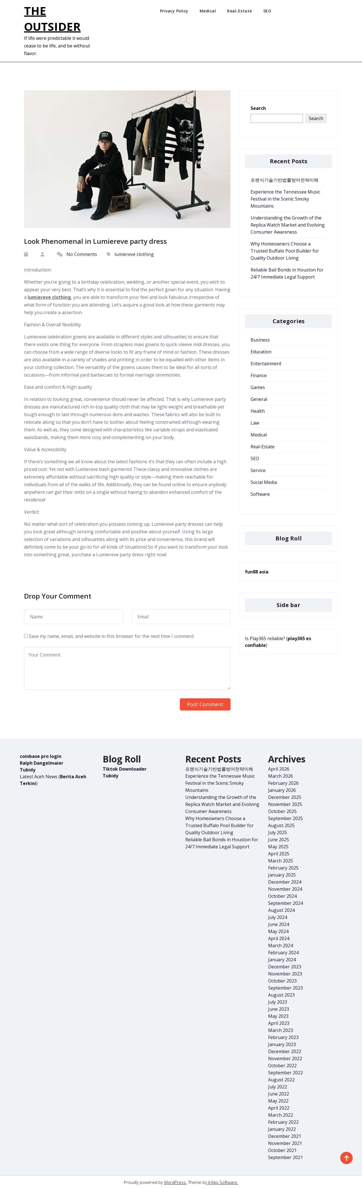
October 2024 (282, 896)
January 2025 (282, 875)
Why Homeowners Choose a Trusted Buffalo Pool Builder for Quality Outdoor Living (285, 251)
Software (260, 494)
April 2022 (278, 1108)
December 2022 (284, 1051)
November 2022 (285, 1058)
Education (261, 352)
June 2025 (278, 839)
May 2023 (278, 1016)
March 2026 (280, 776)
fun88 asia (256, 572)
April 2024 (278, 938)
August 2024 (281, 910)
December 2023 (284, 967)
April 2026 (278, 769)
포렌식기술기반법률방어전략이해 (284, 180)
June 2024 (278, 924)
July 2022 (277, 1087)
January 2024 (282, 960)
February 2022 (283, 1122)
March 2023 (280, 1030)
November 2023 (285, 974)
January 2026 (282, 790)
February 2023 (283, 1037)
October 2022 (282, 1065)
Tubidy (27, 770)
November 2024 (285, 889)
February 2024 (283, 952)
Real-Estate (239, 11)
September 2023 (285, 988)
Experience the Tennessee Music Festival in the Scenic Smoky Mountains (285, 199)
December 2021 (284, 1136)
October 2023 (282, 981)
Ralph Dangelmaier (41, 763)
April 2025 (278, 854)
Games (258, 387)
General (259, 399)
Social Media (264, 482)
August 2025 (281, 825)
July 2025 (277, 832)
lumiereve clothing (134, 254)
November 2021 (285, 1143)
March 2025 (280, 861)
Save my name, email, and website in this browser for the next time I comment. (112, 636)
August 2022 (281, 1080)
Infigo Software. (222, 1182)
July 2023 (277, 1002)
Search (258, 108)
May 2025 (278, 847)
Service (258, 470)
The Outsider (52, 18)
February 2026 (283, 783)
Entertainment (266, 363)
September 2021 (285, 1157)
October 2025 (282, 811)
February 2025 (283, 868)
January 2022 (282, 1129)
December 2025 (284, 797)
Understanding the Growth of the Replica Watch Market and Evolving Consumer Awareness (288, 225)
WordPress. (175, 1182)
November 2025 (285, 804)
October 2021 (282, 1150)
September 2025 (285, 818)
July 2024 (277, 917)
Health (258, 411)
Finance (259, 375)
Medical (208, 11)
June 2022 (278, 1094)
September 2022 (285, 1073)
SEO (267, 11)
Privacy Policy (174, 11)
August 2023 (281, 995)
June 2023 (278, 1009)
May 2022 (278, 1101)
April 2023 (278, 1023)
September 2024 (285, 903)
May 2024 (278, 931)
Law (255, 423)
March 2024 (280, 945)
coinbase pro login (40, 756)
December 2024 (284, 882)
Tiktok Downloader (124, 769)
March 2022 (280, 1115)
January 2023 (282, 1044)
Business (260, 340)
